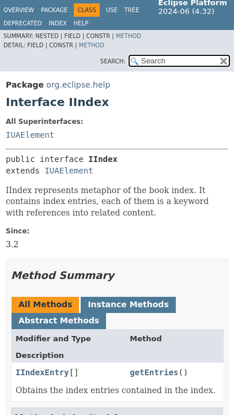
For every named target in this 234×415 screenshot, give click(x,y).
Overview (18, 10)
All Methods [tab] (45, 304)
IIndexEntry (42, 372)
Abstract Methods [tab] (58, 320)
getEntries (154, 372)
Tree (131, 10)
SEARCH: (113, 61)
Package (54, 10)
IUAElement (30, 134)
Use (112, 10)
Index (58, 23)
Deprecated (22, 23)
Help (81, 23)
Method (128, 36)
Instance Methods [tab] (128, 304)
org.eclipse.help (78, 84)
